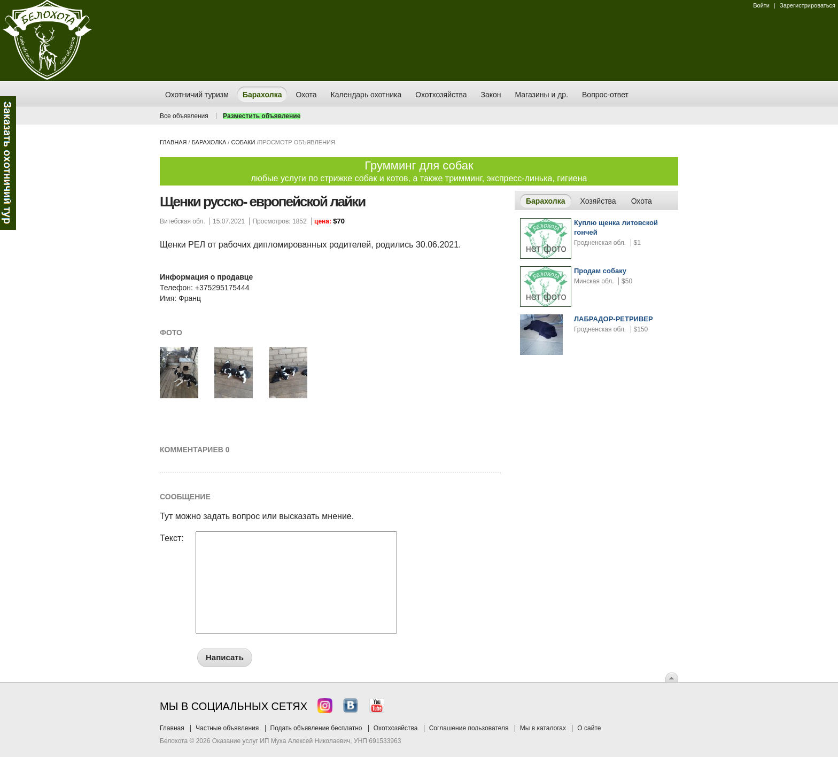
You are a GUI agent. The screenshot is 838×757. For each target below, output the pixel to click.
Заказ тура (8, 163)
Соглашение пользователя (469, 728)
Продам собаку (600, 271)
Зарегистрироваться (807, 5)
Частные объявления (227, 728)
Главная (173, 142)
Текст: (172, 538)
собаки (243, 142)
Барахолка (209, 142)
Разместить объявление (261, 116)
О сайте (589, 728)
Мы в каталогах (543, 728)
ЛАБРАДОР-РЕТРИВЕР (613, 319)
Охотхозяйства (396, 728)
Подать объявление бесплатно (316, 728)
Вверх (671, 677)
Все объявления (184, 116)
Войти (761, 5)
